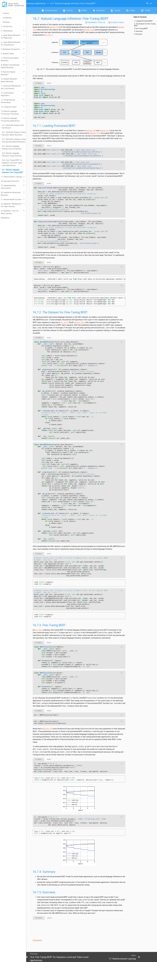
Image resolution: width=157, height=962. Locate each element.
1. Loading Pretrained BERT (143, 21)
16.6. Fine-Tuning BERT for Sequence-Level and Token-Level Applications (12, 162)
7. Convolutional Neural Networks (9, 59)
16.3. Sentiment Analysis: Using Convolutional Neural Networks (14, 140)
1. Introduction (6, 26)
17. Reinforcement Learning (11, 177)
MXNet (83, 10)
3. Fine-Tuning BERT (141, 28)
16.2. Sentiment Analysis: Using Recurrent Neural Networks (14, 133)
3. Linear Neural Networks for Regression (10, 36)
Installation (7, 18)
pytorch (38, 83)
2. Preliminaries (6, 31)
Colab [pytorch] (116, 22)
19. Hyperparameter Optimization (8, 186)
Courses (115, 10)
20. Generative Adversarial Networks (10, 193)
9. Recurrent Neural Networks (8, 73)
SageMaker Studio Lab (95, 22)
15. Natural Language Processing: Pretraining (10, 112)
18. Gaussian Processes (10, 181)
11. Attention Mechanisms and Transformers (11, 87)
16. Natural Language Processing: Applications (10, 119)
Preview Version (49, 10)
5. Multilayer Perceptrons (10, 49)
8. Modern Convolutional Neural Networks (10, 66)
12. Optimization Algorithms (7, 94)
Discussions (37, 940)
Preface (6, 13)
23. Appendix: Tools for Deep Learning (10, 212)
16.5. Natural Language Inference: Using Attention (12, 154)
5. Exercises (138, 34)
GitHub (130, 10)
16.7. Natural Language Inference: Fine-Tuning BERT (12, 171)
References (5, 218)
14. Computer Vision (8, 107)
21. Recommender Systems (11, 199)
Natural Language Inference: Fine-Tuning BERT (73, 3)
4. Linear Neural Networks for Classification (10, 43)
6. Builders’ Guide (7, 53)
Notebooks (99, 10)
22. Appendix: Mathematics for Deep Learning (11, 205)
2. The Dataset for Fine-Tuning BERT (144, 25)
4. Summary (138, 31)
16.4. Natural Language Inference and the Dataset (12, 147)
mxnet (49, 83)
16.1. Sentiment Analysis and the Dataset (13, 126)
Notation (6, 22)
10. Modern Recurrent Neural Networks (9, 80)
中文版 (145, 10)
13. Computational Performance (8, 101)
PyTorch (68, 10)
